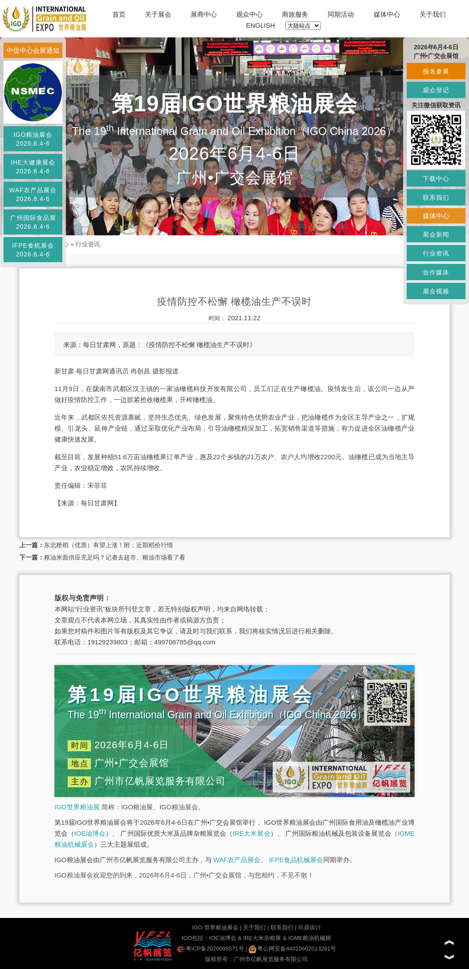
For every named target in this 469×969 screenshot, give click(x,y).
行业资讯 (88, 244)
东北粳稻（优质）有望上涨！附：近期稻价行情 (108, 544)
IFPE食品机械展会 (296, 859)
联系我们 (282, 927)
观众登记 (436, 90)
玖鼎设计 (309, 927)
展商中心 (204, 14)
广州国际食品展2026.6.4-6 (33, 222)
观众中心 (249, 14)
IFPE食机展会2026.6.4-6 (33, 250)
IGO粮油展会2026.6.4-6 (33, 139)
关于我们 (432, 14)
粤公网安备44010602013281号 (292, 948)
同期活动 (341, 14)
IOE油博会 (89, 833)
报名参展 (436, 71)
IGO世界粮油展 (77, 807)
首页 (119, 14)
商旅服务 (295, 14)
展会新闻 (436, 234)
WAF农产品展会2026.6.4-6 (33, 194)
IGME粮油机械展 (309, 938)
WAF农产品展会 (237, 859)
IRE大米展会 (251, 833)
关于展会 (158, 14)
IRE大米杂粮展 (262, 938)
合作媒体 (436, 272)
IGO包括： (195, 938)
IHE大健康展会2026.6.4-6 (33, 167)
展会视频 (436, 291)
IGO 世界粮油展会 (215, 927)
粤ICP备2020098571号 (210, 948)
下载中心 (436, 178)
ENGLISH (260, 25)
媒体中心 (387, 14)
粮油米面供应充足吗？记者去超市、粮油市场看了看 (114, 557)
